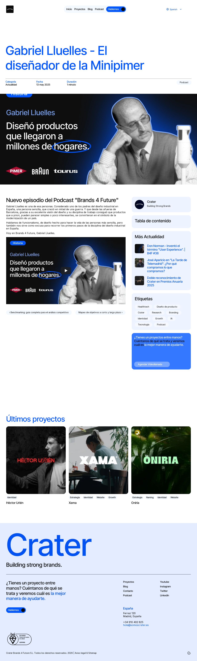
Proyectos (128, 581)
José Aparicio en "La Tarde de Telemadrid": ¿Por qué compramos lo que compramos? (167, 265)
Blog (125, 586)
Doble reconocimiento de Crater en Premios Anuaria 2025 (165, 281)
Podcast (127, 595)
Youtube (164, 581)
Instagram (165, 586)
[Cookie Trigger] (189, 653)
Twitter (164, 590)
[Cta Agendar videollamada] (161, 351)
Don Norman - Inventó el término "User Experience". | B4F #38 (166, 249)
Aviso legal (80, 653)
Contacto (128, 590)
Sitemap (92, 653)
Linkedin (164, 595)
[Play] (66, 270)
